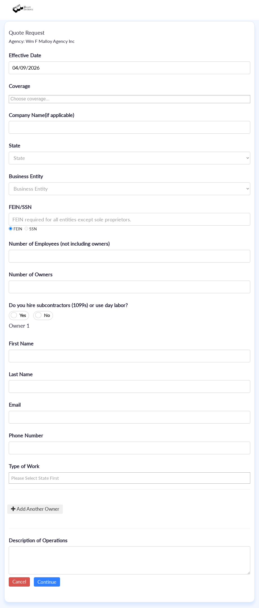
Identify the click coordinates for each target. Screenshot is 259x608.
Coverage (19, 86)
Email (15, 405)
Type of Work (24, 466)
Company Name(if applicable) (41, 115)
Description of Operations (38, 540)
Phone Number (26, 435)
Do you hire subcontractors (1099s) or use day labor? (68, 305)
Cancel (19, 582)
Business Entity (26, 176)
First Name (21, 343)
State (14, 145)
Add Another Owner (35, 509)
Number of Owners (30, 274)
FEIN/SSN (20, 207)
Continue (46, 582)
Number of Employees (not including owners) (59, 244)
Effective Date (25, 55)
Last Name (21, 374)
